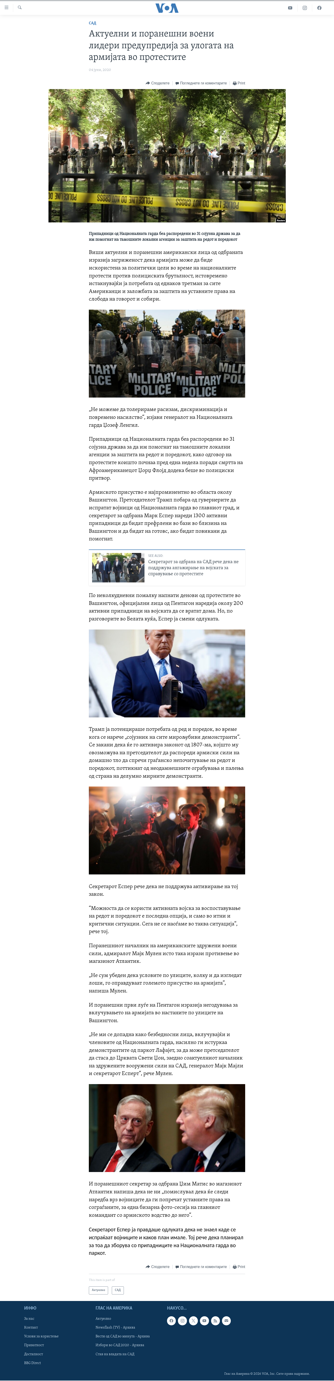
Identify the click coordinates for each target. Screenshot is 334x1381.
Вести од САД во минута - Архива (123, 1336)
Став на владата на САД (115, 1354)
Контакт (31, 1328)
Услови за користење (41, 1336)
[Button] (157, 83)
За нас (29, 1319)
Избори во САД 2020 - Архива (120, 1345)
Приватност (34, 1345)
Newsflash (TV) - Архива (115, 1328)
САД (92, 23)
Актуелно (103, 1319)
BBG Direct (32, 1363)
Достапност (33, 1354)
